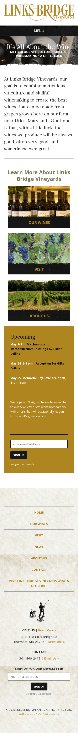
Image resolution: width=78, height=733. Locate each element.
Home (39, 512)
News (39, 547)
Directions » (56, 642)
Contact (39, 569)
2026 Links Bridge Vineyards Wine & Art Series (39, 583)
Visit (39, 535)
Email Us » (51, 658)
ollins (36, 349)
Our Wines (39, 524)
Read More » (47, 630)
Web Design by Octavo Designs (39, 714)
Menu (39, 30)
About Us (39, 558)
